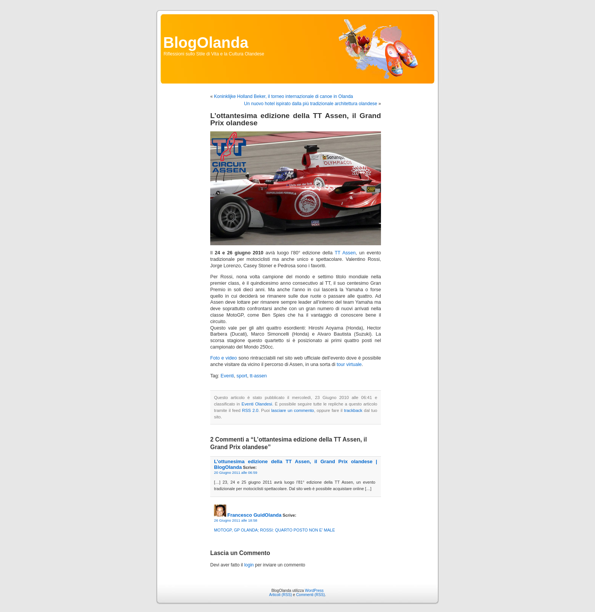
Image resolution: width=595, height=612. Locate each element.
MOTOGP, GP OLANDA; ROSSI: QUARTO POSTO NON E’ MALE (274, 530)
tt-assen (258, 376)
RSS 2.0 (250, 410)
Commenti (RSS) (310, 595)
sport (241, 376)
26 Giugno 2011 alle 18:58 (235, 520)
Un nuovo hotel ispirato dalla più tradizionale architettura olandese (310, 103)
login (248, 565)
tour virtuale (349, 364)
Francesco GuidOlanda (254, 515)
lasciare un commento (292, 410)
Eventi (227, 376)
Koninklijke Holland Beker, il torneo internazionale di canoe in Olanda (283, 96)
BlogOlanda (205, 42)
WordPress (314, 590)
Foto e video (223, 358)
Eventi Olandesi (257, 404)
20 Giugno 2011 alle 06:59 (235, 472)
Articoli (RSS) (280, 595)
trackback (353, 410)
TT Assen (345, 253)
